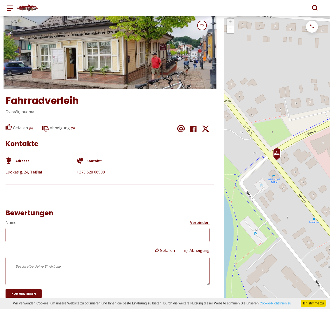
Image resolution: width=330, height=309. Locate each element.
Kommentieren (24, 294)
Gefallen (167, 250)
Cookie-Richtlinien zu (275, 303)
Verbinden (199, 222)
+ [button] (230, 22)
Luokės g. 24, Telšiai (24, 172)
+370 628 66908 (91, 172)
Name (11, 222)
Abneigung (199, 250)
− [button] (230, 29)
